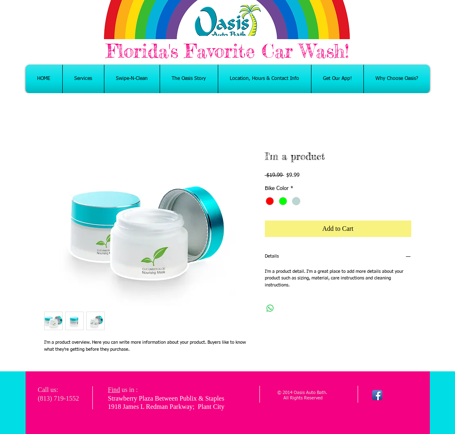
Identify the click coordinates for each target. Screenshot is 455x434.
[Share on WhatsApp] (270, 308)
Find (114, 389)
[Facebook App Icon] (377, 395)
